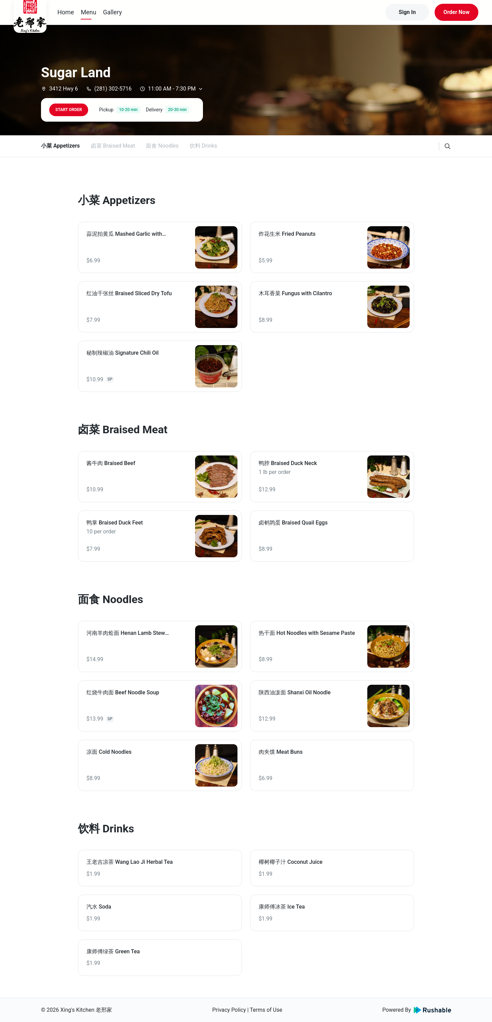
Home (65, 12)
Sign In (407, 12)
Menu (88, 12)
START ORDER (68, 109)
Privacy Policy (229, 1010)
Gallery (112, 12)
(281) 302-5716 (109, 88)
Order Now (456, 12)
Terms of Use (266, 1010)
